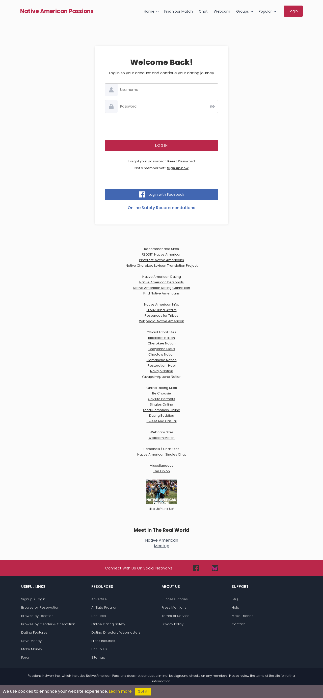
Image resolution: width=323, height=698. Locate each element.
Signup (27, 599)
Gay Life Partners (161, 398)
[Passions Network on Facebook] (196, 568)
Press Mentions (174, 607)
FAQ (235, 599)
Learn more (120, 691)
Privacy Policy (172, 624)
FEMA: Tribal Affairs (162, 310)
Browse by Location (37, 615)
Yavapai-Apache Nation (161, 376)
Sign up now (178, 168)
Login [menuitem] (293, 11)
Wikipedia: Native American (161, 321)
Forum (26, 657)
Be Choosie (161, 393)
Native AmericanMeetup (161, 543)
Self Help (98, 615)
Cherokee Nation (162, 343)
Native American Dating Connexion (161, 287)
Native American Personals (161, 282)
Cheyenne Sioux (161, 348)
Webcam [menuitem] (222, 11)
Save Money (31, 640)
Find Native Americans (161, 293)
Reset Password (181, 161)
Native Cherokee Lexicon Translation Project (162, 265)
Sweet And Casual (162, 421)
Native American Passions (57, 11)
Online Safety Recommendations (161, 208)
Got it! (143, 691)
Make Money (31, 649)
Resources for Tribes (161, 315)
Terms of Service (176, 615)
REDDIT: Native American (161, 254)
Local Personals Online (161, 410)
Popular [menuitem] (265, 11)
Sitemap (98, 657)
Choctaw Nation (161, 354)
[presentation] (161, 126)
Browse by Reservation (40, 607)
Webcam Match (161, 437)
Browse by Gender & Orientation (48, 624)
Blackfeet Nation (161, 337)
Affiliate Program (105, 607)
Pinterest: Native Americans (161, 260)
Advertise (99, 599)
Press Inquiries (103, 640)
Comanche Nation (162, 360)
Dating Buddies (161, 415)
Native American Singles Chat (161, 454)
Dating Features (34, 632)
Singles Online (161, 404)
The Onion (161, 471)
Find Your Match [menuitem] (178, 11)
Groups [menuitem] (242, 11)
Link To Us (99, 649)
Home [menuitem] (149, 11)
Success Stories (175, 599)
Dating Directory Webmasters (116, 632)
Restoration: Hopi (162, 365)
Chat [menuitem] (203, 11)
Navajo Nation (161, 371)
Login (41, 599)
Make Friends (242, 615)
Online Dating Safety (108, 624)
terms (260, 676)
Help (235, 607)
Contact (238, 624)
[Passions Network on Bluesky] (215, 568)
